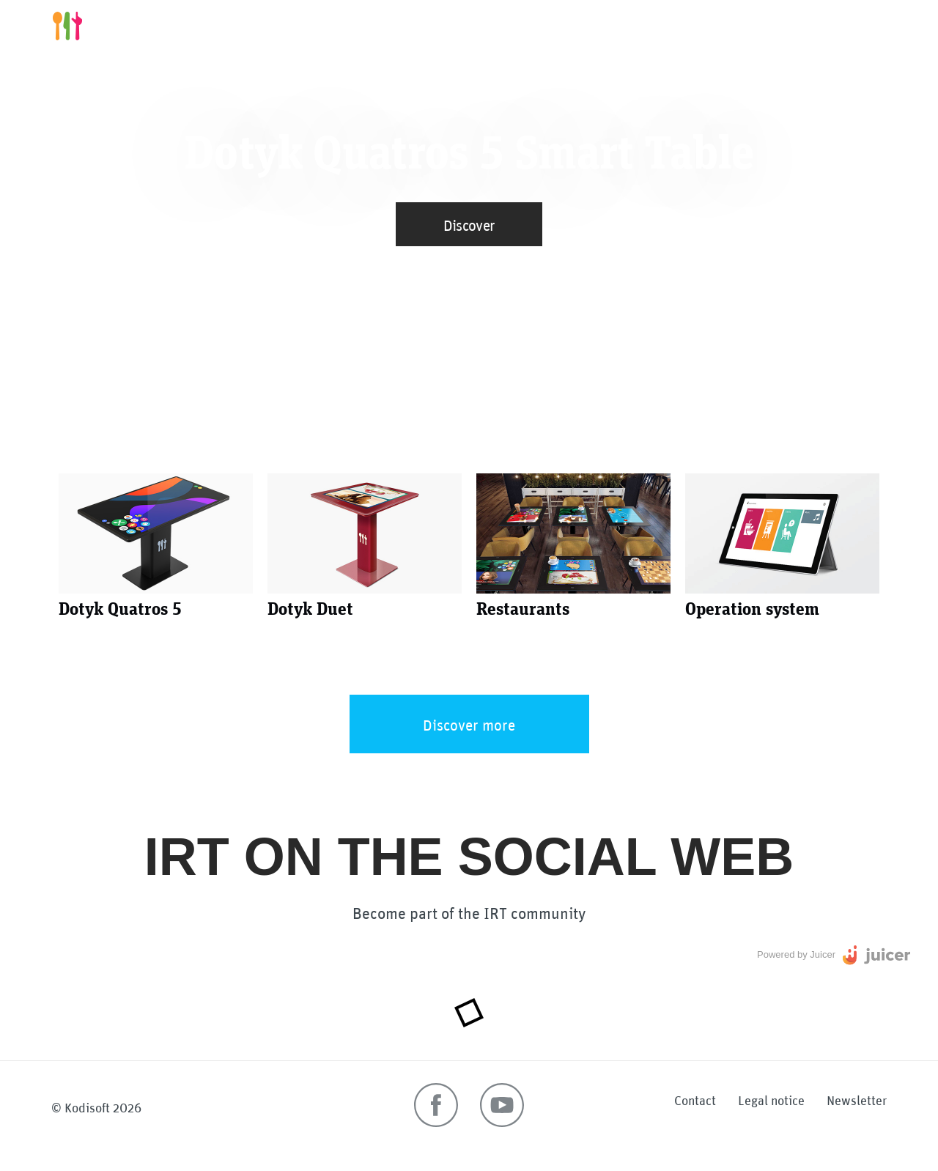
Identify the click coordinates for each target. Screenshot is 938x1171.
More (854, 25)
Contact (695, 1099)
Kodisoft (87, 1106)
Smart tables (544, 25)
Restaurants (702, 25)
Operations (788, 25)
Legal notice (771, 1099)
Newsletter (857, 1099)
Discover (469, 224)
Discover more (469, 724)
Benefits (624, 25)
